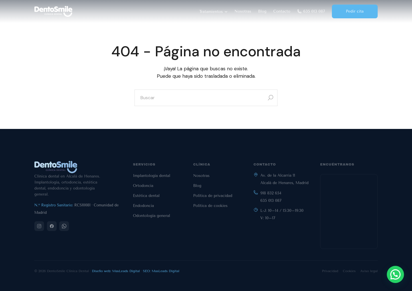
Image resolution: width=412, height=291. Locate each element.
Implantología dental (151, 176)
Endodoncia (143, 206)
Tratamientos (213, 11)
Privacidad (330, 271)
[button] (395, 274)
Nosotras (243, 11)
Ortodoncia (143, 186)
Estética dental (146, 196)
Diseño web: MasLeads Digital (116, 271)
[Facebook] (52, 226)
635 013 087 (311, 11)
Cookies (349, 271)
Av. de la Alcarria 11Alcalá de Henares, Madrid (284, 179)
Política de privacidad (212, 196)
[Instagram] (39, 226)
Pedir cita (355, 11)
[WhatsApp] (64, 226)
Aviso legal (369, 271)
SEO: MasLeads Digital (161, 271)
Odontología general (151, 216)
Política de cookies (210, 206)
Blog (262, 11)
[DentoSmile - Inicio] (53, 11)
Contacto (281, 11)
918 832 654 (270, 193)
